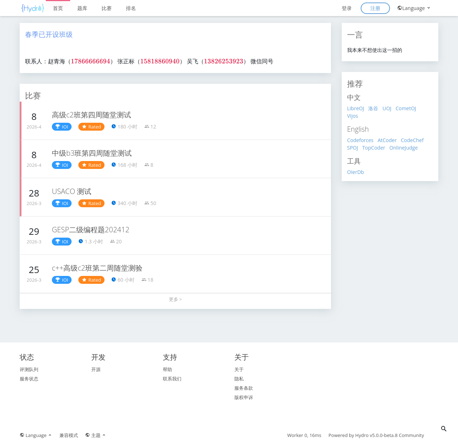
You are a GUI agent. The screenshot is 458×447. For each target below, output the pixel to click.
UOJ (387, 108)
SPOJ (352, 147)
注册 (375, 8)
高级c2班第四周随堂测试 (91, 115)
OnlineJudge (403, 147)
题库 (82, 8)
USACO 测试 (71, 191)
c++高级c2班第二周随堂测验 (97, 268)
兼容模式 (68, 435)
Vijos (352, 115)
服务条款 (243, 388)
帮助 (167, 369)
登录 (347, 8)
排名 (131, 8)
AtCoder (386, 140)
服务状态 (29, 378)
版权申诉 (243, 397)
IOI (61, 126)
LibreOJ (355, 108)
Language (414, 8)
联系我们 (172, 378)
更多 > (175, 299)
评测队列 (29, 369)
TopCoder (373, 147)
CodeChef (412, 140)
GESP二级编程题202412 (91, 229)
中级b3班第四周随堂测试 (92, 153)
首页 (58, 8)
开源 (96, 369)
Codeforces (360, 140)
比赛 (107, 8)
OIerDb (355, 172)
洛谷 (373, 108)
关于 (239, 369)
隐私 (239, 378)
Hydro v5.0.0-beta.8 (376, 435)
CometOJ (405, 108)
